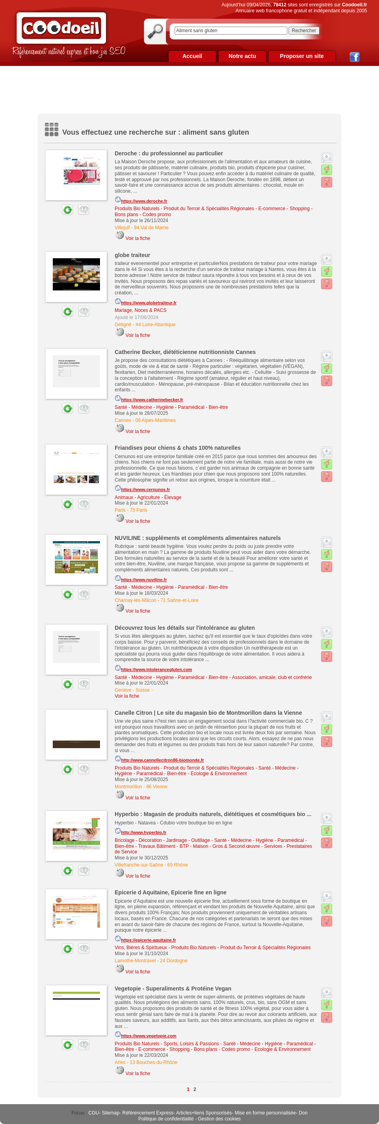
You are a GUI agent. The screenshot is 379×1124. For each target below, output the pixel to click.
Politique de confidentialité (165, 1119)
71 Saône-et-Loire (179, 600)
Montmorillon (128, 786)
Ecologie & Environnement (218, 773)
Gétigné (123, 324)
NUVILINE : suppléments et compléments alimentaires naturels (198, 538)
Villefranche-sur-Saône (139, 865)
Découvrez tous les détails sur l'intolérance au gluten (185, 628)
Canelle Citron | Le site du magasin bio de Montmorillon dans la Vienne (208, 713)
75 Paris (138, 510)
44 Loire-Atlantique (156, 324)
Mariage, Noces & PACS (141, 310)
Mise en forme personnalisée (265, 1113)
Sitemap (110, 1113)
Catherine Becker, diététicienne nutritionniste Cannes (185, 352)
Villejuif (122, 227)
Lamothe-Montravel (135, 960)
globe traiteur (132, 255)
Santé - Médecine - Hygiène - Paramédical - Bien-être (171, 407)
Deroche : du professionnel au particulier (169, 153)
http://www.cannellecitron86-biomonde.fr (159, 758)
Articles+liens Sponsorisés (204, 1113)
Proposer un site (301, 56)
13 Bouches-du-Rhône (153, 1062)
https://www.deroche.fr (141, 199)
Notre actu (242, 56)
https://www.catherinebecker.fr (149, 398)
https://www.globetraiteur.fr (146, 301)
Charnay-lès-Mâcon (135, 600)
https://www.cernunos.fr (142, 488)
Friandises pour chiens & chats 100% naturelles (177, 448)
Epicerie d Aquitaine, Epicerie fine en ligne (171, 892)
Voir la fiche (137, 238)
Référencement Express (147, 1113)
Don (303, 1113)
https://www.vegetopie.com (145, 1034)
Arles (120, 1062)
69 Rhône (177, 865)
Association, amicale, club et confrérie (272, 677)
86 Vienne (156, 786)
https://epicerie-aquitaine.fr (145, 938)
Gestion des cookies (219, 1119)
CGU (93, 1113)
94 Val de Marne (151, 227)
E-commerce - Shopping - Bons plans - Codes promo (194, 1049)
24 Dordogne (173, 960)
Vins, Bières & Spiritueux (141, 947)
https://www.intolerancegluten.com (153, 668)
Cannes (123, 420)
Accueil (192, 56)
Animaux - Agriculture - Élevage (148, 497)
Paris (120, 510)
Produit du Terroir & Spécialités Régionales (209, 208)
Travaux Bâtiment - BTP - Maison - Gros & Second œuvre (199, 846)
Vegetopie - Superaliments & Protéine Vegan (173, 988)
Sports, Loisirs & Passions (191, 1044)
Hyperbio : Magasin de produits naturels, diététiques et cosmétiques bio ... (213, 814)
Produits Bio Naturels (137, 208)
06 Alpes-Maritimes (155, 420)
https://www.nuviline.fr (141, 578)
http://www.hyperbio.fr (140, 831)
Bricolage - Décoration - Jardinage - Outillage (162, 840)
